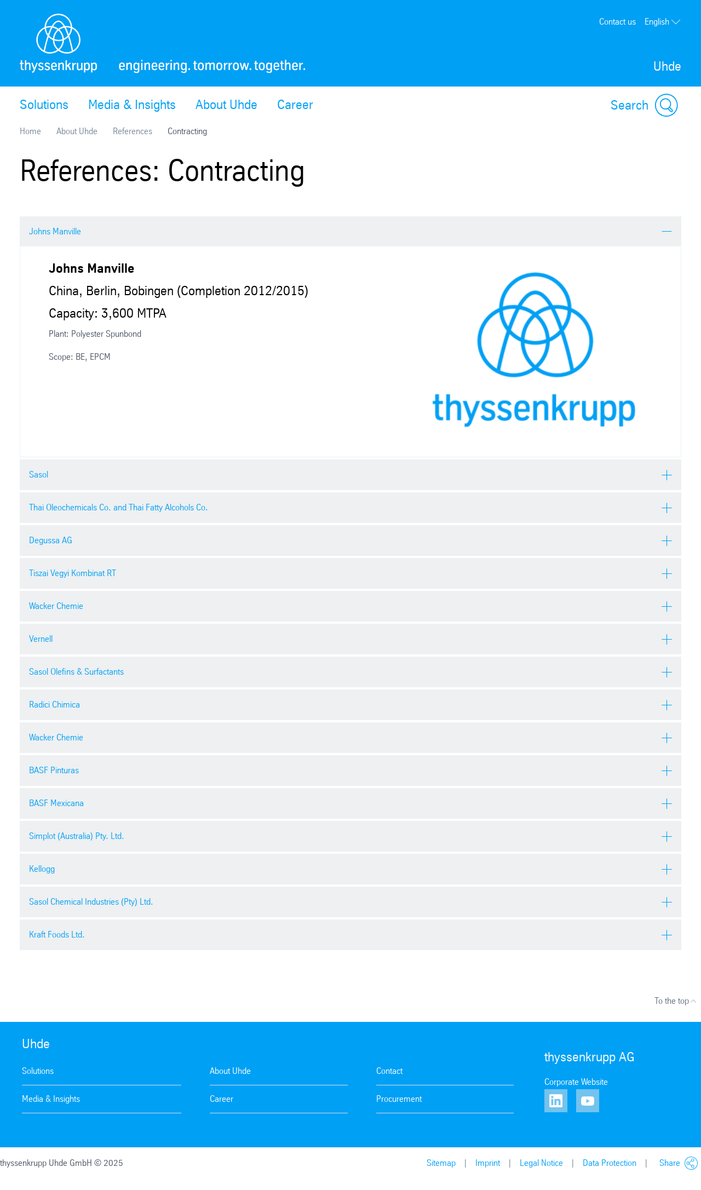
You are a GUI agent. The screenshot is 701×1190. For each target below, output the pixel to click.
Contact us (617, 21)
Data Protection (609, 1163)
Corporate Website (576, 1082)
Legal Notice (541, 1163)
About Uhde (226, 104)
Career (295, 104)
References (132, 131)
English (663, 22)
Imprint (487, 1163)
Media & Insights (132, 104)
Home (30, 131)
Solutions (44, 104)
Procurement (399, 1099)
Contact (389, 1071)
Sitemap (441, 1163)
